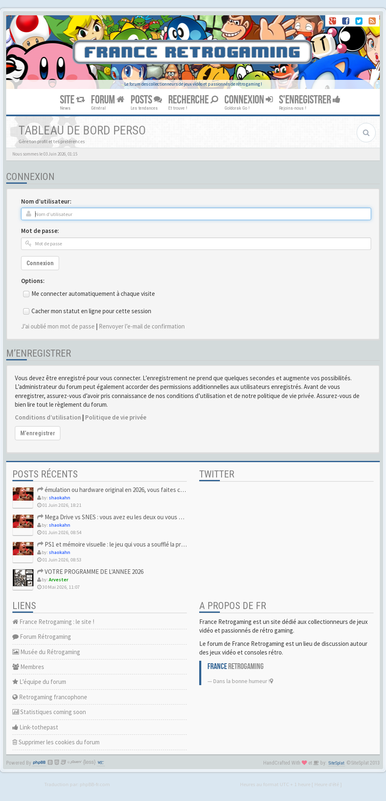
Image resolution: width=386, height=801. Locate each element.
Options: (33, 281)
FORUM (107, 100)
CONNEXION (248, 100)
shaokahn (59, 497)
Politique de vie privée (115, 417)
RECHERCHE (193, 100)
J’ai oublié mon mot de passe (58, 326)
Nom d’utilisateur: (46, 201)
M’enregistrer (37, 433)
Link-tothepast (35, 727)
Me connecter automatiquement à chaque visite (93, 293)
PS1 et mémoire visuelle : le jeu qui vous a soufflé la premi (113, 544)
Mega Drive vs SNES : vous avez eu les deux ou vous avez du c (120, 517)
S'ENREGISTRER (310, 100)
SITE (72, 100)
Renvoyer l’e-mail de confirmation (142, 326)
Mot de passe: (40, 231)
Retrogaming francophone (49, 697)
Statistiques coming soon (49, 712)
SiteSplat (336, 763)
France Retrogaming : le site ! (53, 622)
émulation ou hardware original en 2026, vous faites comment (119, 490)
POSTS (146, 100)
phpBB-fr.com (95, 784)
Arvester (58, 579)
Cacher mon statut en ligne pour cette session (91, 311)
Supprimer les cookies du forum (56, 742)
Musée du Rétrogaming (46, 652)
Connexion (40, 263)
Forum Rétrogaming (41, 636)
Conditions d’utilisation (48, 417)
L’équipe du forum (39, 682)
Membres (28, 667)
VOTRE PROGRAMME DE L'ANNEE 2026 (90, 572)
